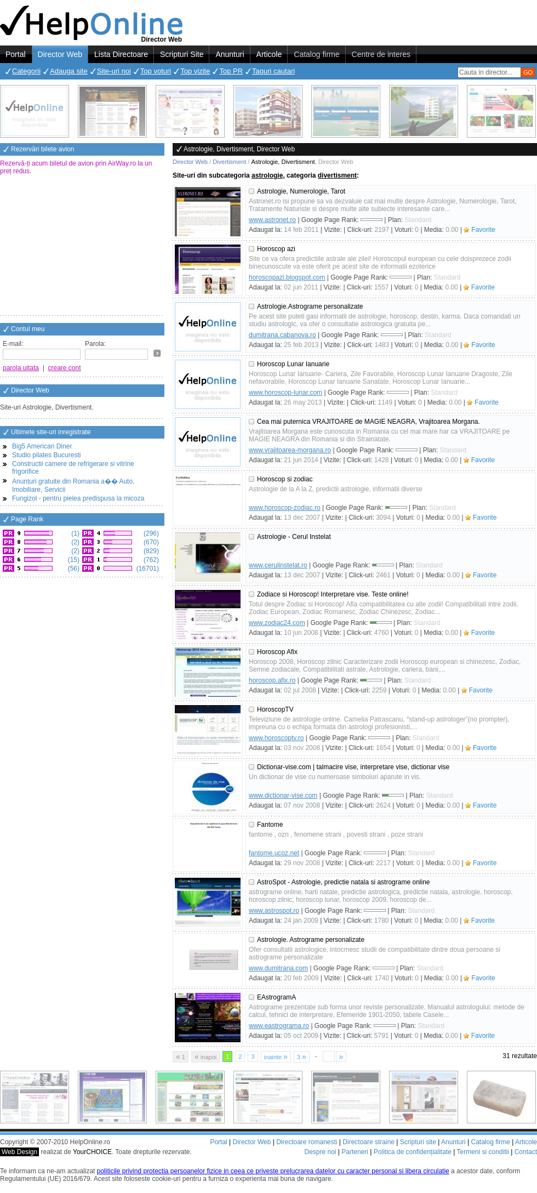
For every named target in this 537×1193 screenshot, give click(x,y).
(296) (150, 533)
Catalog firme (316, 54)
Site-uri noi (114, 71)
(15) (72, 560)
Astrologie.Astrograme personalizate (310, 306)
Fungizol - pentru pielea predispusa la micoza (78, 498)
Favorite (483, 230)
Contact (526, 1152)
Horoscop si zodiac (284, 479)
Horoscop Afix (277, 652)
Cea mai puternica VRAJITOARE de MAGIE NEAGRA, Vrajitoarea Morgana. (368, 421)
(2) (74, 542)
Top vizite (195, 71)
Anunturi (229, 54)
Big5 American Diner (42, 446)
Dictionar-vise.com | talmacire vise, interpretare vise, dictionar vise (353, 767)
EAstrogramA (276, 997)
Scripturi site (418, 1142)
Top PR (231, 71)
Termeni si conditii (482, 1152)
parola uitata (21, 368)
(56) (72, 568)
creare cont (64, 368)
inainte (276, 1056)
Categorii (26, 71)
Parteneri (354, 1152)
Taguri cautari (273, 71)
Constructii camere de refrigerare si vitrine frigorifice (73, 467)
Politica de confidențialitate (413, 1152)
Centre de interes (381, 54)
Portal (15, 54)
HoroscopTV (275, 709)
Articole (269, 54)
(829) (150, 551)
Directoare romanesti (306, 1142)
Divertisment (229, 161)
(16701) (146, 568)
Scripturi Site (181, 54)
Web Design (19, 1152)
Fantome (270, 824)
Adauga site (69, 71)
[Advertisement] (82, 246)
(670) (150, 542)
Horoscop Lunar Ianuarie (293, 364)
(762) (150, 560)
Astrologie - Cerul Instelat (294, 537)
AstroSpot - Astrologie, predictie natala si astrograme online (343, 882)
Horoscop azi (276, 249)
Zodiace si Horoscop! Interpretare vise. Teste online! (333, 594)
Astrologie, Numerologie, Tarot (301, 191)
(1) (74, 533)
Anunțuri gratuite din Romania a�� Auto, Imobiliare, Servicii (73, 485)
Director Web (60, 54)
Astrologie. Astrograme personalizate (310, 940)
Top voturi (155, 71)
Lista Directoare (121, 54)
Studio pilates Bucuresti (46, 455)
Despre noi (320, 1152)
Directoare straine (368, 1142)
